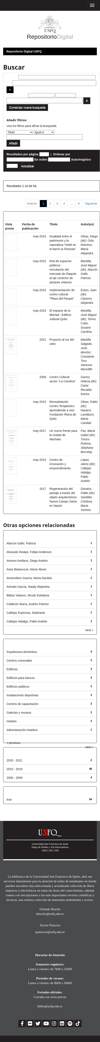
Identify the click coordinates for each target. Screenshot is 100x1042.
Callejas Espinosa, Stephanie (26, 612)
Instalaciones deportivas (22, 695)
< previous (13, 743)
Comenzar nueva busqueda (27, 107)
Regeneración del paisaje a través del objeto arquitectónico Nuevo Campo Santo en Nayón (63, 497)
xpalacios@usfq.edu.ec (50, 932)
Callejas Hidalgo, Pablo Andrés (27, 621)
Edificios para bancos (21, 678)
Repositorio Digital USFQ (24, 51)
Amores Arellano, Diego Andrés (27, 560)
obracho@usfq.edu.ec (50, 913)
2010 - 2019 (14, 769)
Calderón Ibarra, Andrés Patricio (28, 604)
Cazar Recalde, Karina (86, 390)
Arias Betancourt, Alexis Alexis (26, 569)
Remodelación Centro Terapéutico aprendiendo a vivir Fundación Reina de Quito (62, 410)
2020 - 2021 (14, 760)
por (9, 83)
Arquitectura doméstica (22, 652)
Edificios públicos (18, 686)
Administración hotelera (22, 730)
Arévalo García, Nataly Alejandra (28, 586)
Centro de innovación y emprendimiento (60, 464)
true (9, 799)
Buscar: (12, 77)
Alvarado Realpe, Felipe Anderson (29, 552)
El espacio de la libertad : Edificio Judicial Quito (60, 315)
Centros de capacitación (22, 704)
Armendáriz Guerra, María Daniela (29, 578)
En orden (40, 159)
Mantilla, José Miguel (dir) (89, 265)
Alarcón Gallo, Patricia (21, 543)
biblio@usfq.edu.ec (50, 1006)
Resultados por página (22, 154)
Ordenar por (61, 154)
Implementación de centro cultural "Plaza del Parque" (61, 294)
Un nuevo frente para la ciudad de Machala (63, 435)
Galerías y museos (19, 712)
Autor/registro (81, 159)
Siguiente (91, 203)
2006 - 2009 (14, 777)
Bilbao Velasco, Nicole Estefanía (28, 595)
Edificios (12, 669)
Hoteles (11, 721)
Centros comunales (19, 660)
